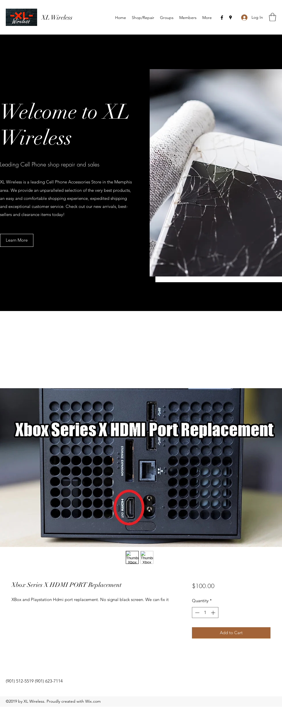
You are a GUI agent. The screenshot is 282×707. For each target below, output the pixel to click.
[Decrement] (197, 612)
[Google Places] (230, 17)
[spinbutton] (205, 612)
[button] (272, 17)
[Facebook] (222, 17)
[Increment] (214, 612)
